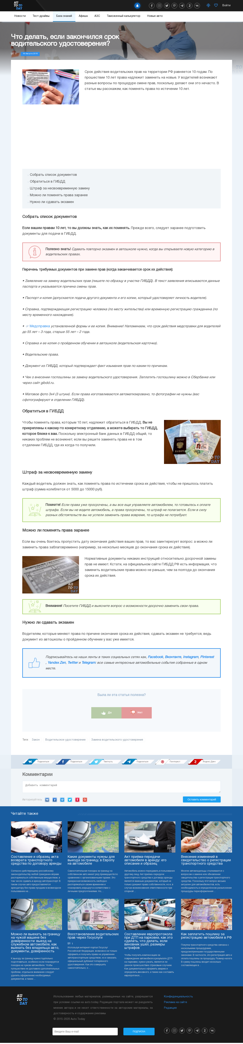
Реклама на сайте (175, 1003)
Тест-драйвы (41, 16)
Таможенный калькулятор (123, 16)
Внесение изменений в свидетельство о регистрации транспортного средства (206, 861)
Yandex (77, 801)
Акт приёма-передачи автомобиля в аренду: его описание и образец (145, 861)
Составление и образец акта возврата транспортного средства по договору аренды (36, 861)
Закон (36, 740)
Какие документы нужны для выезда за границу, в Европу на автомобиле (91, 861)
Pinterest (207, 657)
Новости (20, 16)
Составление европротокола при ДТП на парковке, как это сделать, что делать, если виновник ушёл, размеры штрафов (148, 942)
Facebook (155, 657)
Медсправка (40, 326)
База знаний (64, 16)
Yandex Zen (56, 662)
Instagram (190, 657)
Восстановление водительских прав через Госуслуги (93, 937)
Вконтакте (173, 657)
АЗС (97, 16)
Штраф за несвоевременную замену (60, 188)
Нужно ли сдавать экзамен (52, 202)
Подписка (139, 1032)
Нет (137, 712)
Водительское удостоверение (65, 740)
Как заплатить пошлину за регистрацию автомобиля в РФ (206, 937)
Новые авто (155, 16)
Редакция (170, 1009)
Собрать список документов (53, 175)
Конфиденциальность (178, 998)
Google (85, 801)
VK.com (47, 801)
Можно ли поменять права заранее (59, 195)
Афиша (83, 16)
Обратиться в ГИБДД (47, 181)
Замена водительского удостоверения (117, 740)
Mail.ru (62, 801)
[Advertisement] (121, 136)
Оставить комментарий (201, 800)
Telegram (88, 662)
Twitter (72, 662)
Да (106, 712)
